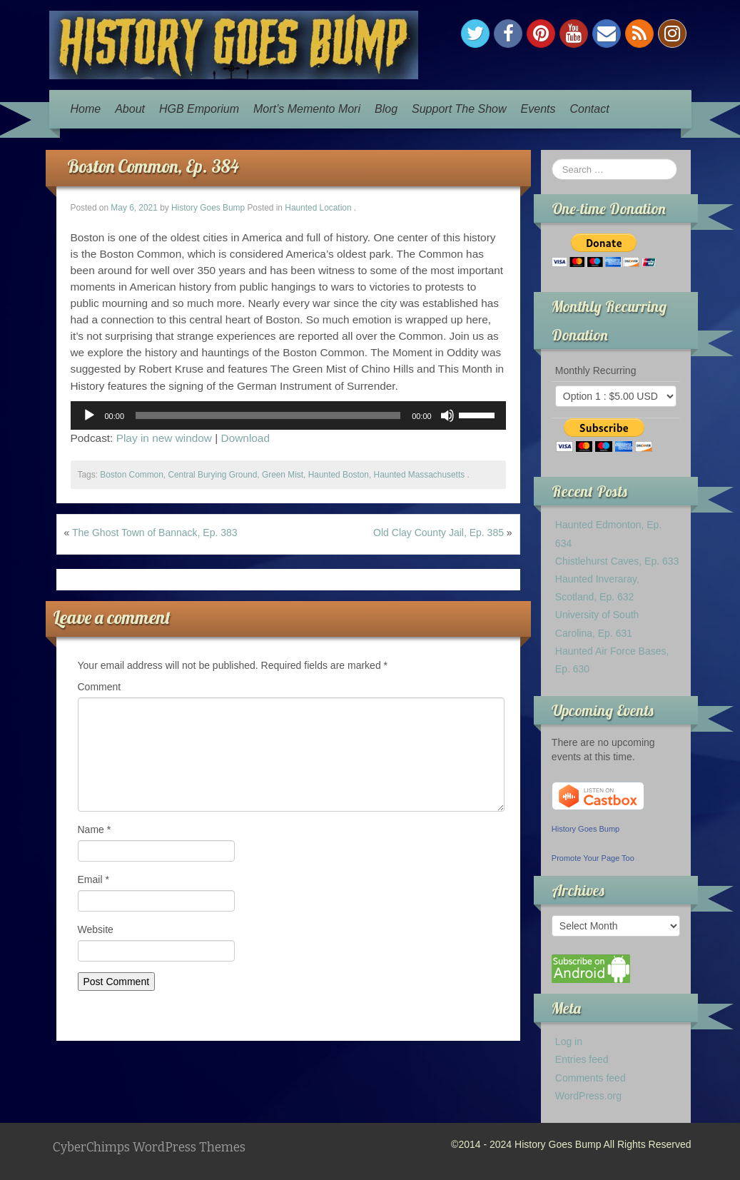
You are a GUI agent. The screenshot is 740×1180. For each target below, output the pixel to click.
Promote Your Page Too (593, 858)
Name (94, 829)
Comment (99, 686)
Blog (386, 109)
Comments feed (590, 1078)
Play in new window (164, 438)
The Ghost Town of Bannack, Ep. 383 (155, 532)
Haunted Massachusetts (419, 475)
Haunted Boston (338, 475)
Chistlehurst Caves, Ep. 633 (617, 561)
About (130, 109)
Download (245, 438)
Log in (568, 1041)
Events (538, 109)
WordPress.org (588, 1095)
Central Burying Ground (212, 475)
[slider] (268, 415)
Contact (589, 109)
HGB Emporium (199, 109)
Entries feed (582, 1059)
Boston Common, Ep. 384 (153, 166)
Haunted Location (318, 208)
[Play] (89, 415)
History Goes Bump (208, 208)
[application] (288, 415)
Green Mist (282, 475)
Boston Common (131, 475)
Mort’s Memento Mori (306, 109)
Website (95, 929)
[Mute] (447, 415)
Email (93, 879)
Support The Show (459, 109)
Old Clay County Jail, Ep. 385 (438, 532)
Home (86, 109)
